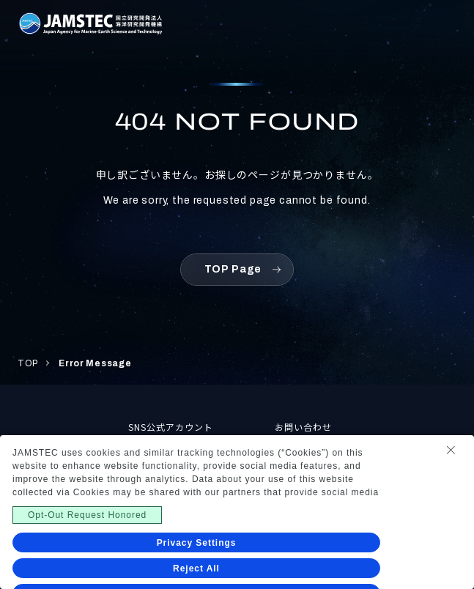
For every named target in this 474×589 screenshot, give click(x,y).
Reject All (196, 568)
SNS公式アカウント (170, 427)
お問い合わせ (303, 427)
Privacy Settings (197, 543)
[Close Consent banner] (451, 450)
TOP (28, 363)
